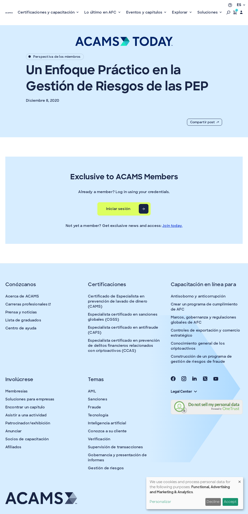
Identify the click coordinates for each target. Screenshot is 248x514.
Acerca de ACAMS (22, 296)
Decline (213, 502)
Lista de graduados (23, 320)
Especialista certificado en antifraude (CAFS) (123, 330)
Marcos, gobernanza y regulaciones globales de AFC (203, 320)
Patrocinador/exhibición (27, 423)
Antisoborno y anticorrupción (198, 296)
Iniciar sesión (118, 208)
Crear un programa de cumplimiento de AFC (204, 307)
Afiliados (13, 447)
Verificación (99, 439)
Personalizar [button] (160, 502)
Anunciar (13, 431)
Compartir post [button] (204, 122)
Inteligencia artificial (107, 423)
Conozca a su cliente (107, 431)
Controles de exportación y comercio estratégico (205, 333)
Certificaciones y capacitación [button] (47, 12)
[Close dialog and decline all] (239, 480)
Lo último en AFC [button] (100, 12)
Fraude (94, 407)
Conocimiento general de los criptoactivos (198, 346)
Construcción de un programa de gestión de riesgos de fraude (201, 359)
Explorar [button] (180, 12)
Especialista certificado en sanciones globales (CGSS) (122, 317)
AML (92, 391)
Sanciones (97, 399)
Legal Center (184, 391)
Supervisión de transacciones (115, 447)
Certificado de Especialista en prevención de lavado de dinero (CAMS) (117, 301)
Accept (230, 502)
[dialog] (194, 493)
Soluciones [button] (208, 12)
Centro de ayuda (20, 328)
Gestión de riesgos (106, 468)
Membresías (16, 391)
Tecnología (98, 415)
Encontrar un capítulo (25, 407)
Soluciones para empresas (29, 399)
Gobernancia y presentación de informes (117, 458)
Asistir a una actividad (25, 415)
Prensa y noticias (21, 312)
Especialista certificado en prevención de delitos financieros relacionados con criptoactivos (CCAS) (124, 345)
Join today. (172, 225)
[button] (228, 12)
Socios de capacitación (27, 439)
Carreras (28, 304)
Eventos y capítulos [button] (144, 12)
